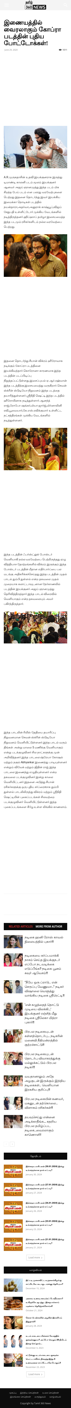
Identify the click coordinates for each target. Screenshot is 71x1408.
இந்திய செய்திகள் (29, 1392)
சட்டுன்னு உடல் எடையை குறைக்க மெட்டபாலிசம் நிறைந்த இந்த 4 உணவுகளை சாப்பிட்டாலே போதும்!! (43, 1359)
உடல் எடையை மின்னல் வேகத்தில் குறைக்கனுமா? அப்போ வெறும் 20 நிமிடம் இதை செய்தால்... (46, 1340)
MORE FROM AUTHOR (49, 926)
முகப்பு (12, 1392)
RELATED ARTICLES (21, 926)
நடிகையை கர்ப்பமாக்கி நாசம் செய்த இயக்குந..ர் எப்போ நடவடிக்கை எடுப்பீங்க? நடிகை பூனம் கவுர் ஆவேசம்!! (43, 964)
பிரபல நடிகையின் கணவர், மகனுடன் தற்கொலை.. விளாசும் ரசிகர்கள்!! (44, 1103)
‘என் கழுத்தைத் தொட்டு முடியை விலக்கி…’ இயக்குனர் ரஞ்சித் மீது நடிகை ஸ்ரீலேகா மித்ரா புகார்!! (42, 1013)
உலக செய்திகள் (50, 1392)
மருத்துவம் (40, 1396)
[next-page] (12, 1144)
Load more (35, 1257)
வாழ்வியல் (35, 1270)
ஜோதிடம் (35, 1156)
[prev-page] (6, 1144)
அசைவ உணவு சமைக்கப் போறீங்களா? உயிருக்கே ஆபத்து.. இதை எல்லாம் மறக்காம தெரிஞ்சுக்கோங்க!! (44, 1302)
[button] (6, 5)
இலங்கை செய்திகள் (20, 1396)
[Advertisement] (35, 90)
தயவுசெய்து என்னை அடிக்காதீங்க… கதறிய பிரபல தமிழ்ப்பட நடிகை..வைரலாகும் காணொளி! (41, 1125)
